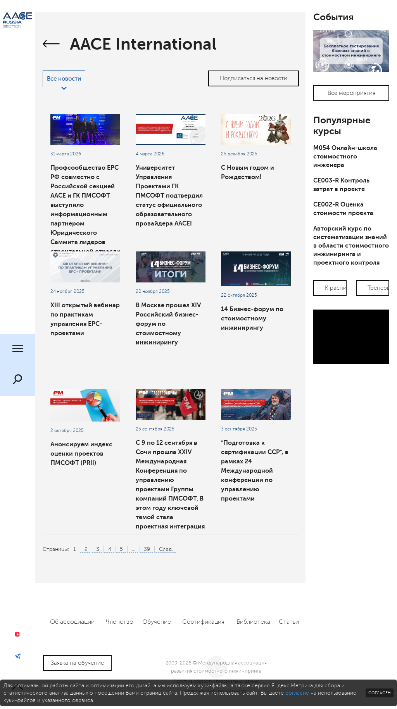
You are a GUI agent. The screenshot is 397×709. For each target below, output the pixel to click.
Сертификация (203, 621)
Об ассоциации (72, 621)
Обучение (156, 621)
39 (147, 549)
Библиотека (253, 621)
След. (166, 549)
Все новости (64, 79)
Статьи (289, 621)
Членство (119, 621)
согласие (297, 693)
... (133, 549)
